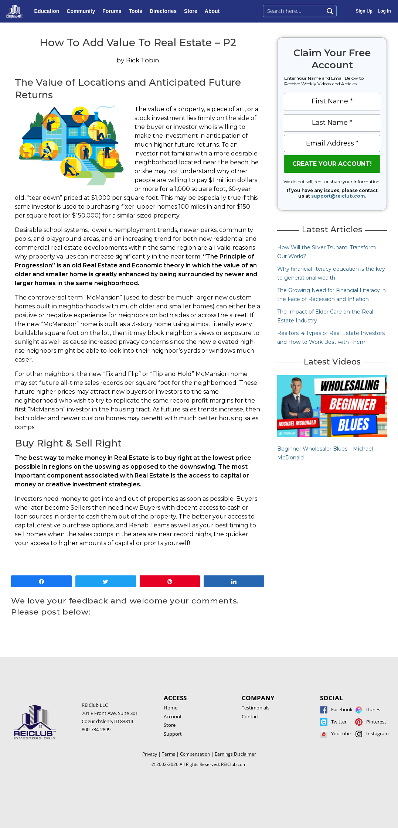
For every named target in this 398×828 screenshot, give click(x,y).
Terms (168, 754)
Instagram (377, 733)
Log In (384, 11)
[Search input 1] (294, 10)
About (214, 11)
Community (83, 11)
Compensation (195, 754)
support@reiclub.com (338, 196)
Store (192, 11)
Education (48, 11)
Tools (137, 11)
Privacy (149, 754)
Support (173, 734)
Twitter (339, 721)
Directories (165, 11)
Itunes (373, 709)
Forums (113, 11)
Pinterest (376, 721)
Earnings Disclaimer (235, 754)
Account (173, 716)
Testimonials (255, 707)
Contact (250, 716)
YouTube (341, 733)
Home (170, 707)
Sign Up (364, 11)
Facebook (342, 709)
